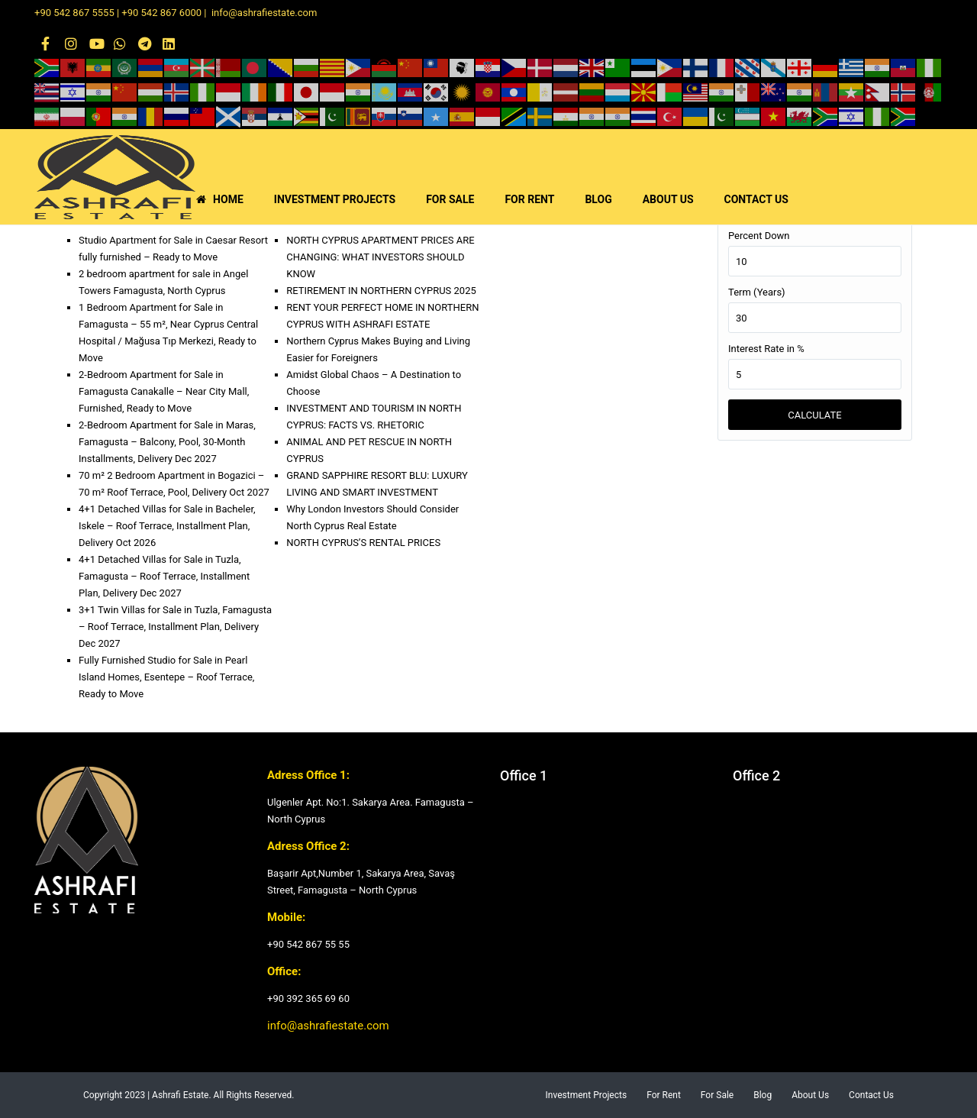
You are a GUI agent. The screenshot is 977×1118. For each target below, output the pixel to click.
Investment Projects (586, 1095)
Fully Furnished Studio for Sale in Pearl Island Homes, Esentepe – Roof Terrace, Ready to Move (166, 677)
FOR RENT (529, 199)
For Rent (663, 1095)
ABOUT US (668, 199)
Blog (762, 1095)
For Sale (717, 1095)
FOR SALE (450, 199)
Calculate (814, 415)
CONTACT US (756, 199)
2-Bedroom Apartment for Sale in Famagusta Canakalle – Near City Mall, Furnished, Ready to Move (164, 391)
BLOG (598, 199)
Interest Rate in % (766, 349)
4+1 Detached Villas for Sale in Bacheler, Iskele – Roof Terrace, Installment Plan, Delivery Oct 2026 (167, 525)
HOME (219, 199)
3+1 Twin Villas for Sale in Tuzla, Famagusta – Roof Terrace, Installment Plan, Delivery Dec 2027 (175, 626)
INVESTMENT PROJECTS (334, 199)
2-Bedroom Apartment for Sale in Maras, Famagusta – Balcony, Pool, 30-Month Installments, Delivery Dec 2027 (167, 441)
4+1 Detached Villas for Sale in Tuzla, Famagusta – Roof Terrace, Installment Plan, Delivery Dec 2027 (164, 576)
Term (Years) (756, 292)
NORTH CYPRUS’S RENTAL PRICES (363, 542)
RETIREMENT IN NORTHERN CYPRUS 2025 (381, 290)
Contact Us (871, 1095)
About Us (810, 1095)
